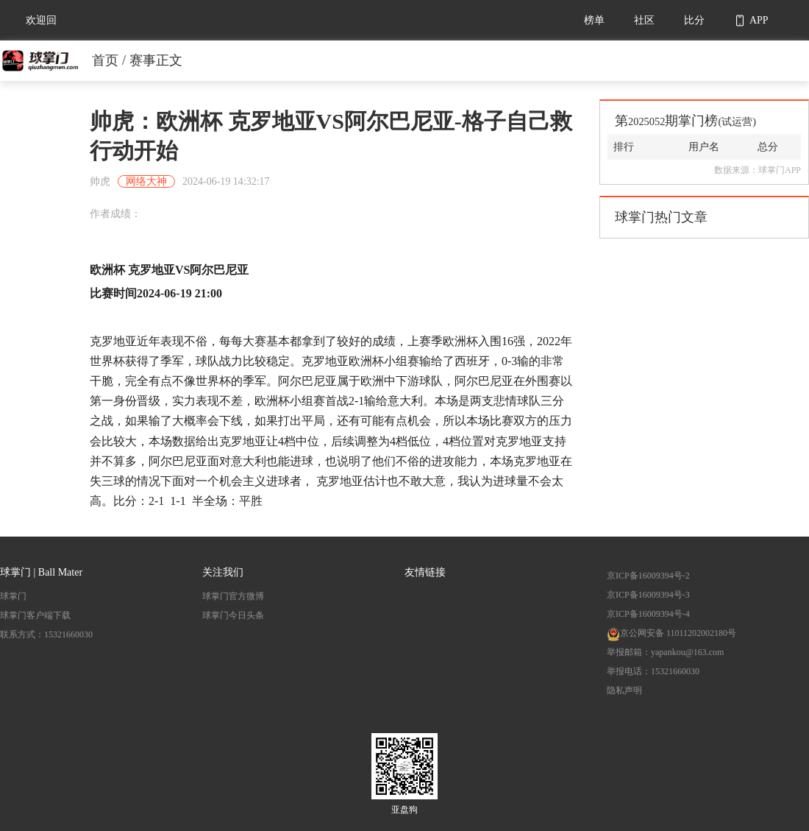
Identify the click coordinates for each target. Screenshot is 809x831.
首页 (105, 60)
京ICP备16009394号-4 (648, 614)
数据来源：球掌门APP (757, 170)
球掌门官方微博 (233, 596)
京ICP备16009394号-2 (648, 575)
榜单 (594, 20)
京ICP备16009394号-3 (648, 595)
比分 (694, 20)
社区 (644, 20)
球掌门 (13, 596)
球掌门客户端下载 (35, 615)
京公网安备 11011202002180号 (671, 633)
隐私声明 (624, 690)
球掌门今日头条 (233, 615)
